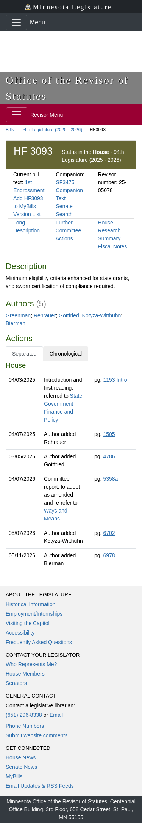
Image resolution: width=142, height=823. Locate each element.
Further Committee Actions (68, 230)
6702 (109, 533)
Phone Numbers (25, 726)
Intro (121, 380)
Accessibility (20, 633)
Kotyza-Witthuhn (101, 315)
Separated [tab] (24, 354)
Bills (10, 129)
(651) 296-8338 (24, 715)
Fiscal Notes (112, 246)
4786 (109, 456)
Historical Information (31, 604)
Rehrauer (45, 315)
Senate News (21, 767)
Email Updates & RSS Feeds (40, 786)
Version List (27, 214)
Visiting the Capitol (28, 623)
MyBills (14, 776)
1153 (109, 380)
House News (21, 757)
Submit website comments (36, 735)
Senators (16, 683)
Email (56, 715)
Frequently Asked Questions (39, 642)
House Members (25, 674)
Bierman (15, 323)
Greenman (18, 315)
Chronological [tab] (66, 354)
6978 (109, 555)
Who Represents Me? (31, 664)
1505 (109, 434)
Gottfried (69, 315)
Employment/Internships (34, 614)
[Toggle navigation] (16, 22)
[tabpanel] (71, 466)
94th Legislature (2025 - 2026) (51, 129)
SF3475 (65, 182)
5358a (110, 479)
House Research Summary (109, 230)
